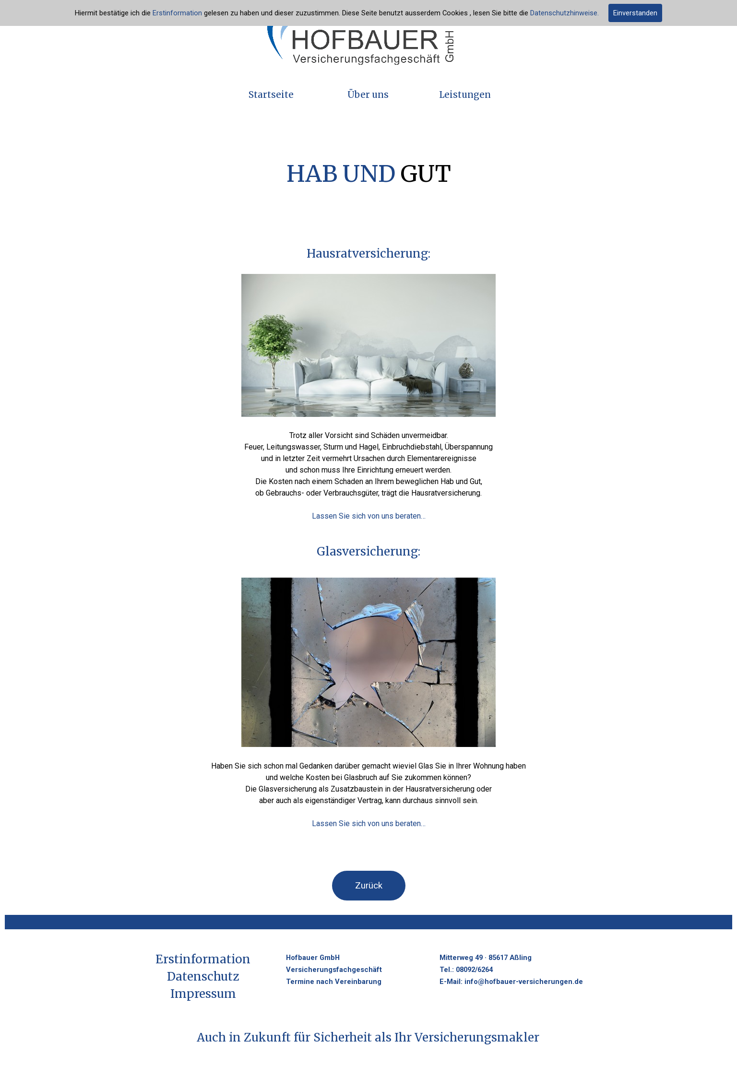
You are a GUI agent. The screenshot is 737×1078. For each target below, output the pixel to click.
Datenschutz (203, 976)
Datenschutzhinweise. (564, 13)
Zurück (368, 885)
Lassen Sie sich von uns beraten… (369, 516)
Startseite (271, 94)
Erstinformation (177, 13)
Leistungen (465, 94)
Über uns (368, 94)
